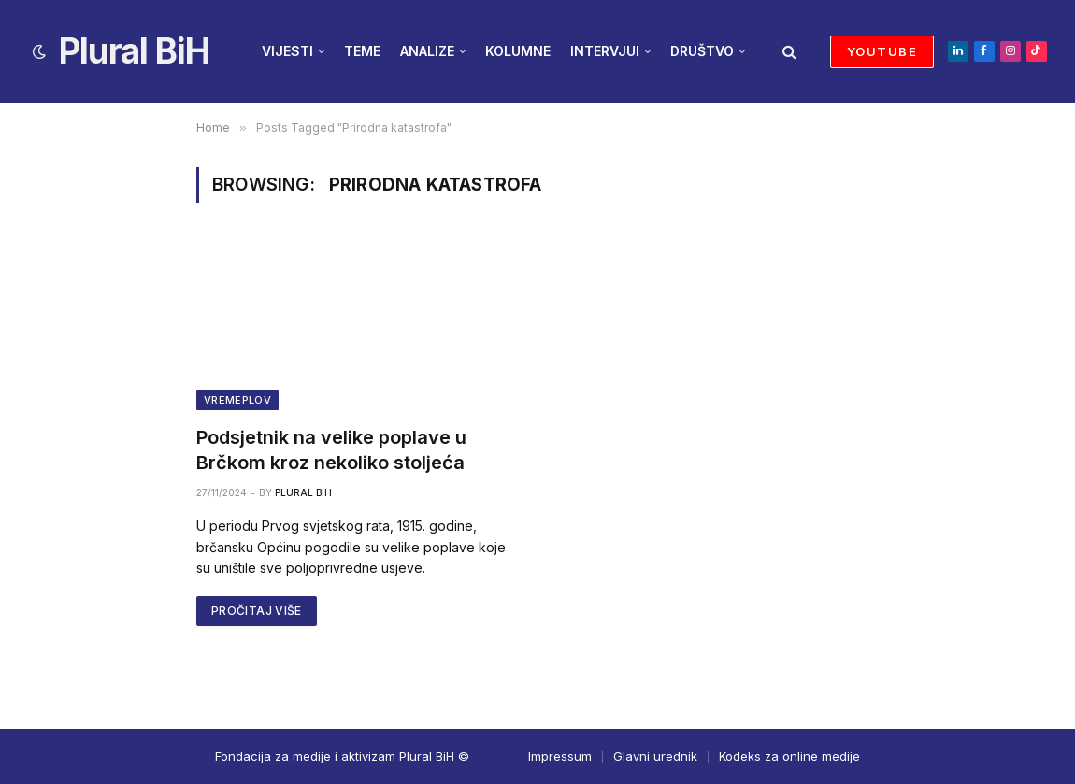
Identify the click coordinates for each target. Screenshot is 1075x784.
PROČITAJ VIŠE (256, 611)
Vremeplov (237, 399)
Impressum (560, 755)
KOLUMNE (518, 51)
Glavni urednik (655, 755)
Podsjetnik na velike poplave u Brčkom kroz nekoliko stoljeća (331, 450)
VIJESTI (287, 51)
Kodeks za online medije (789, 755)
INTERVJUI (604, 51)
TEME (362, 51)
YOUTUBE (882, 51)
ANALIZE (427, 51)
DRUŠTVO (702, 51)
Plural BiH (303, 492)
